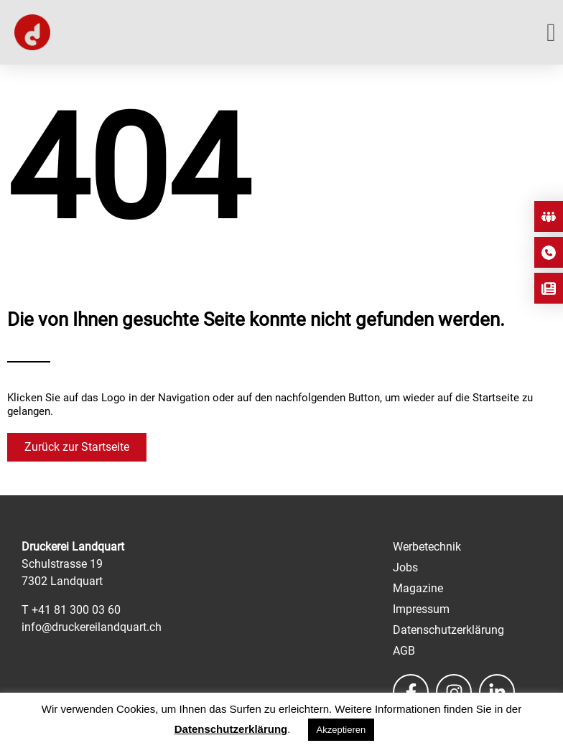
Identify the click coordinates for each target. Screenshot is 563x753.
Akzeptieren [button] (341, 729)
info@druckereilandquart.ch (92, 627)
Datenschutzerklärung (231, 729)
